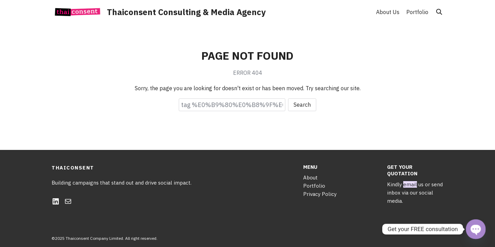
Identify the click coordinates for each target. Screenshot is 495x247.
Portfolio (417, 12)
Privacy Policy (320, 194)
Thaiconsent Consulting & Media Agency (186, 12)
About (310, 177)
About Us (387, 12)
